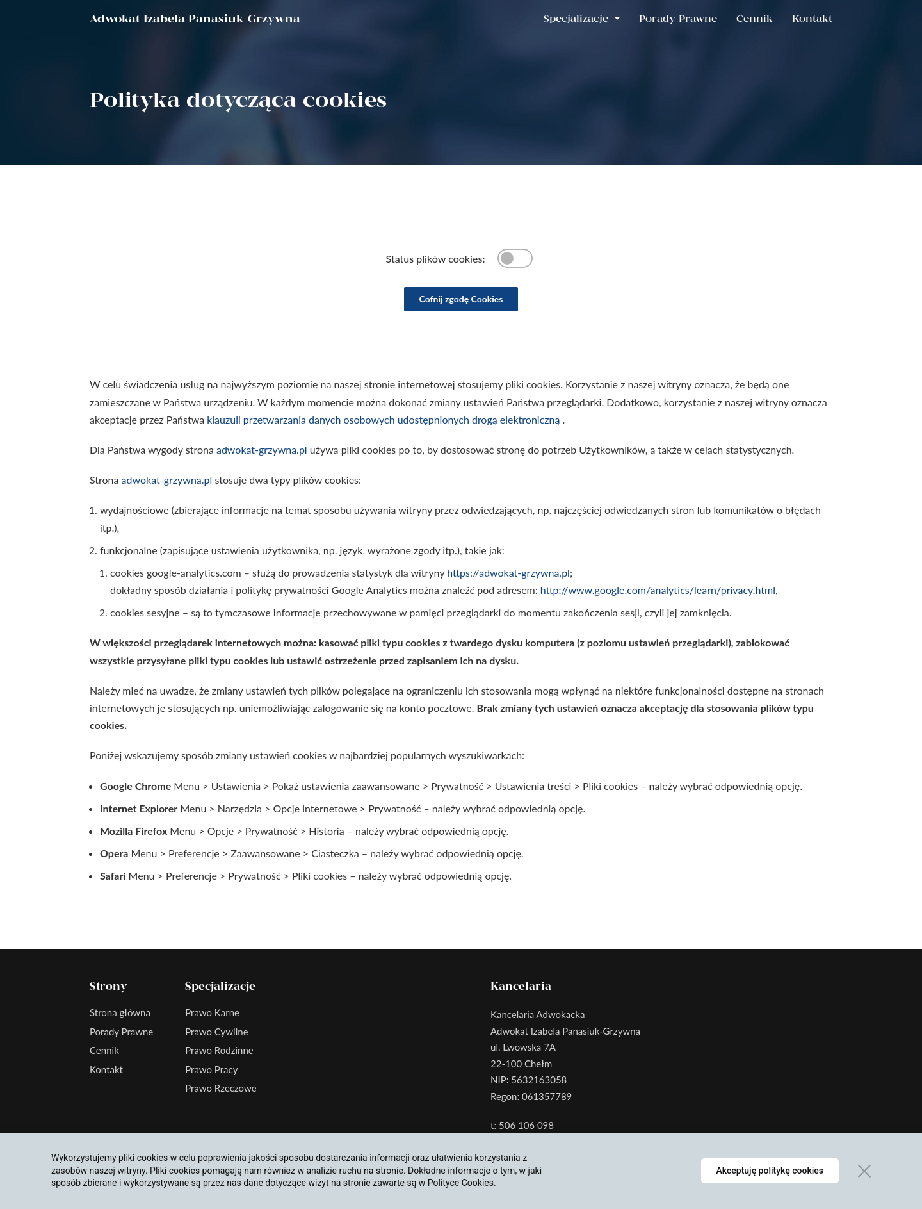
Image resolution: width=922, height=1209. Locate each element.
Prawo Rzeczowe (220, 1088)
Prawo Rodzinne (219, 1050)
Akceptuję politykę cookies (769, 1170)
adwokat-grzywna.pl (261, 449)
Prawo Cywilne (216, 1031)
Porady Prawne (678, 19)
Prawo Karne (212, 1012)
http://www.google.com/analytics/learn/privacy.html (657, 590)
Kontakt (812, 19)
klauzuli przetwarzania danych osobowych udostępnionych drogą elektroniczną (384, 419)
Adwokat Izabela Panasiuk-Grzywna (195, 19)
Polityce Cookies (461, 1183)
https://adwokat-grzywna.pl (508, 572)
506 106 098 (526, 1125)
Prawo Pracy (211, 1069)
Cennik (754, 19)
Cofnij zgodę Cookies (461, 298)
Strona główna (120, 1012)
